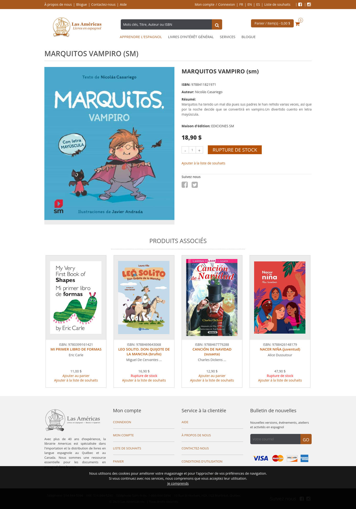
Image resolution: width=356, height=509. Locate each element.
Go (306, 440)
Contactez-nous (103, 4)
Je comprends (177, 483)
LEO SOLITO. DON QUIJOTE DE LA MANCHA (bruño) (144, 351)
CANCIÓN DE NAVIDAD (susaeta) (212, 351)
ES (258, 4)
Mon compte (205, 4)
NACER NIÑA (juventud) (280, 349)
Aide (123, 4)
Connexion (226, 4)
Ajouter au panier (76, 375)
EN (249, 4)
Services (227, 37)
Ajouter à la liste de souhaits (203, 163)
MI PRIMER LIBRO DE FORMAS (76, 349)
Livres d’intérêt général (191, 37)
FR (241, 4)
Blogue (81, 4)
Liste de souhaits (277, 4)
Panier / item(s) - (272, 23)
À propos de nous (58, 4)
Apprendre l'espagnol (141, 37)
